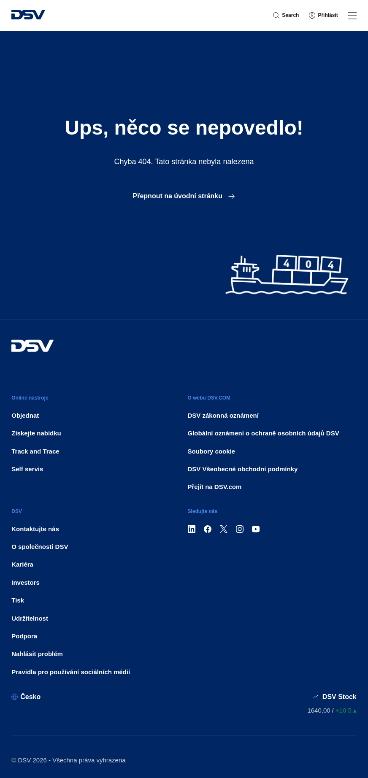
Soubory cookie (211, 451)
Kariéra (22, 564)
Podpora (24, 636)
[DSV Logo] (28, 16)
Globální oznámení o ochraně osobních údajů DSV (263, 433)
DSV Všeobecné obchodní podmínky (243, 469)
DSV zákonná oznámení (223, 415)
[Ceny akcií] (331, 710)
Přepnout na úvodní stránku (184, 196)
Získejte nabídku (36, 433)
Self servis (27, 469)
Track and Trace (35, 451)
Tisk (17, 600)
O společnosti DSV (39, 546)
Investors (25, 582)
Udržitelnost (29, 618)
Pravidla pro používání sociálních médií (70, 671)
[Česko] (26, 697)
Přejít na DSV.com (215, 486)
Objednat (25, 415)
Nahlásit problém (37, 653)
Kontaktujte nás (35, 528)
